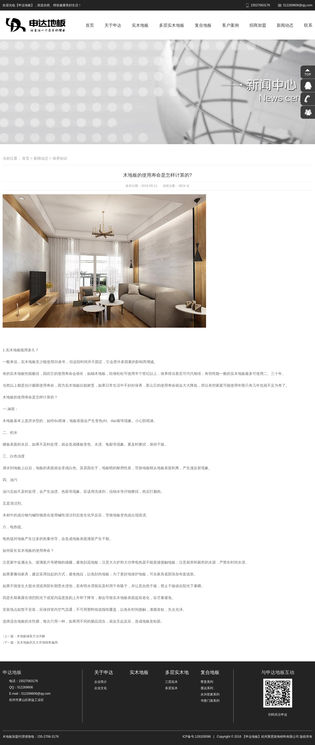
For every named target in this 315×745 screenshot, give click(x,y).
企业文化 (100, 688)
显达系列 (207, 688)
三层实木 (171, 682)
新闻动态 (285, 25)
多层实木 (171, 688)
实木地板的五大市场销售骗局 (37, 642)
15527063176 (257, 5)
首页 (90, 25)
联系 (308, 25)
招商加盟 (257, 25)
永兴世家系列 (210, 694)
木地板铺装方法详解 (31, 636)
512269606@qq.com (295, 5)
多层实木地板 (171, 25)
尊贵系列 (207, 682)
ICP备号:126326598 (196, 736)
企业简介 (100, 682)
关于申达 (112, 25)
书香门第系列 (210, 701)
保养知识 (59, 158)
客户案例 (230, 25)
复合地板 (203, 25)
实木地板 (140, 25)
